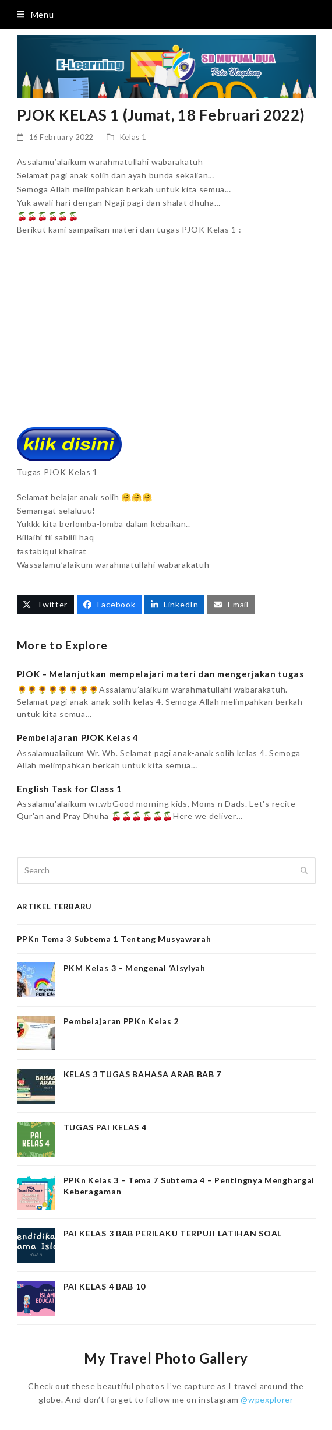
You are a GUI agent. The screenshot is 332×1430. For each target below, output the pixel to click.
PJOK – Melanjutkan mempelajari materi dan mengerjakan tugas (160, 674)
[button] (35, 14)
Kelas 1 (133, 137)
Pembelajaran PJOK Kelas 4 (78, 737)
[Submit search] (304, 871)
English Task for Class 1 (69, 788)
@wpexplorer (267, 1399)
